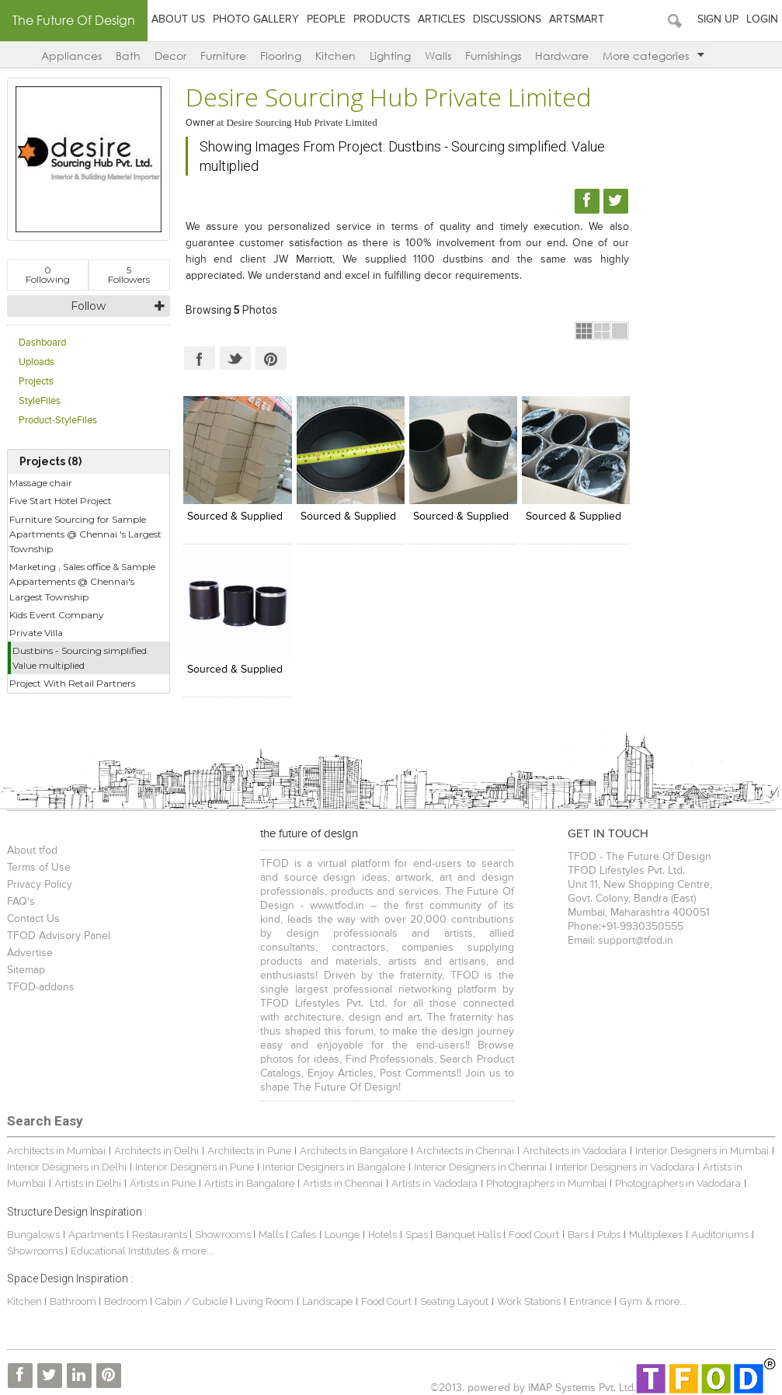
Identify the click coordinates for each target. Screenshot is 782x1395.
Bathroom (74, 1301)
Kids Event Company (56, 615)
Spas (417, 1234)
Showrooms (224, 1234)
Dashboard (42, 343)
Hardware (562, 55)
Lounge (342, 1234)
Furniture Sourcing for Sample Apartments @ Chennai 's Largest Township (85, 534)
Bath (128, 55)
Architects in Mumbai (56, 1151)
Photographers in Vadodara (678, 1183)
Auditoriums (720, 1234)
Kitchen (335, 55)
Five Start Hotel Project (60, 500)
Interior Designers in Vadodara (624, 1167)
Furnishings (493, 55)
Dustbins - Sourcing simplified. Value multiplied (80, 658)
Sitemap (26, 970)
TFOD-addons (41, 987)
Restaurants (160, 1234)
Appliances (71, 55)
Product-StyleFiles (58, 421)
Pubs (608, 1234)
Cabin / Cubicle (192, 1301)
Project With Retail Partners (72, 683)
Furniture (223, 55)
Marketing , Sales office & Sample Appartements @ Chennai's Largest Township (82, 581)
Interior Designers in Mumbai (702, 1151)
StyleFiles (40, 401)
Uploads (36, 362)
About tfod (32, 850)
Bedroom (127, 1301)
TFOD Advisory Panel (58, 936)
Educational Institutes (120, 1251)
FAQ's (21, 901)
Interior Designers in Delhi (67, 1167)
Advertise (30, 953)
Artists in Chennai (343, 1183)
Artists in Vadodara (434, 1183)
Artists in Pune (163, 1183)
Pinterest (271, 358)
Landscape (327, 1301)
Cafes (303, 1234)
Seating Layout (454, 1301)
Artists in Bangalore (249, 1183)
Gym (631, 1301)
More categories (653, 55)
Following (48, 274)
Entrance (590, 1301)
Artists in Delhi (87, 1183)
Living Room (264, 1301)
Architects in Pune (249, 1151)
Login (762, 19)
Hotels (382, 1234)
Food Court (534, 1234)
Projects (36, 382)
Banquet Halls (469, 1234)
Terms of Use (39, 867)
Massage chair (40, 483)
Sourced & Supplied (235, 516)
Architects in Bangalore (354, 1151)
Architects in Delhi (156, 1151)
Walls (438, 55)
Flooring (280, 55)
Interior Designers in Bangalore (333, 1167)
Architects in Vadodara (575, 1151)
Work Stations (529, 1301)
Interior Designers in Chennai (480, 1167)
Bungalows (33, 1234)
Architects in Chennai (465, 1151)
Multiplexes (656, 1234)
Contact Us (33, 918)
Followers (129, 274)
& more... (193, 1251)
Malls (272, 1234)
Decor (170, 55)
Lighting (390, 55)
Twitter (235, 358)
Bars (578, 1234)
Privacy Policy (39, 884)
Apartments (95, 1234)
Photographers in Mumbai (546, 1183)
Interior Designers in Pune (194, 1167)
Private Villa (36, 632)
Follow (88, 306)
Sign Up (718, 19)
